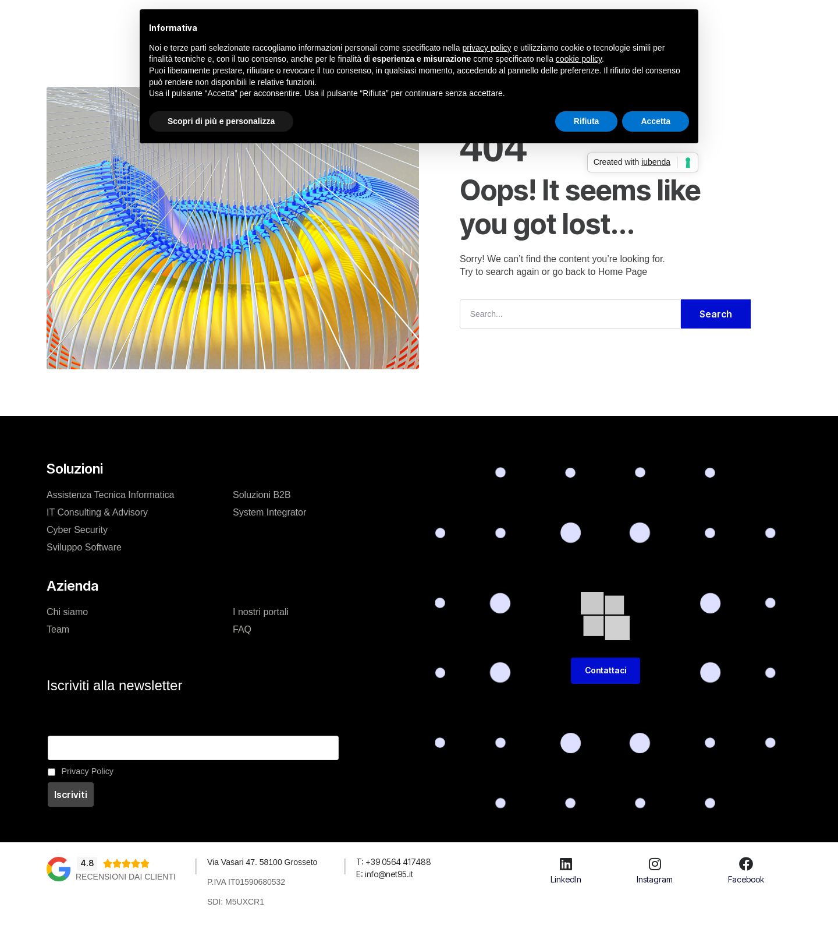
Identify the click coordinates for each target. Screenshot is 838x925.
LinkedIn (566, 879)
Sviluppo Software (84, 547)
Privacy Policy (88, 771)
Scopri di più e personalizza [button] (221, 121)
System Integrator (269, 512)
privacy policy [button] (487, 47)
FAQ (242, 629)
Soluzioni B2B (262, 495)
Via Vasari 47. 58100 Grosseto (263, 862)
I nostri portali (261, 612)
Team (58, 629)
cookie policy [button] (579, 58)
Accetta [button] (655, 121)
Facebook (746, 879)
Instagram (655, 879)
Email (58, 729)
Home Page (623, 272)
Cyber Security (77, 530)
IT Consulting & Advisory (97, 512)
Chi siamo (67, 612)
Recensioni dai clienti (126, 876)
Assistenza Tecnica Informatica (110, 495)
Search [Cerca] (715, 314)
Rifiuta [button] (586, 121)
